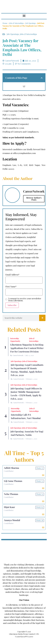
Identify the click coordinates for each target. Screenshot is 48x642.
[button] (24, 15)
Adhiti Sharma (11, 468)
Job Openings (30, 23)
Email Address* (12, 275)
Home (5, 23)
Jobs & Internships (16, 23)
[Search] (42, 318)
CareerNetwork (18, 355)
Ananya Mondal (12, 520)
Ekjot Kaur (9, 507)
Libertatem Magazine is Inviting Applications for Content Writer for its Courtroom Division (27, 348)
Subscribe (12, 305)
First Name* (10, 287)
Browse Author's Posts (33, 198)
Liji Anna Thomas (13, 481)
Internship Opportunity (15, 339)
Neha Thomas (11, 494)
